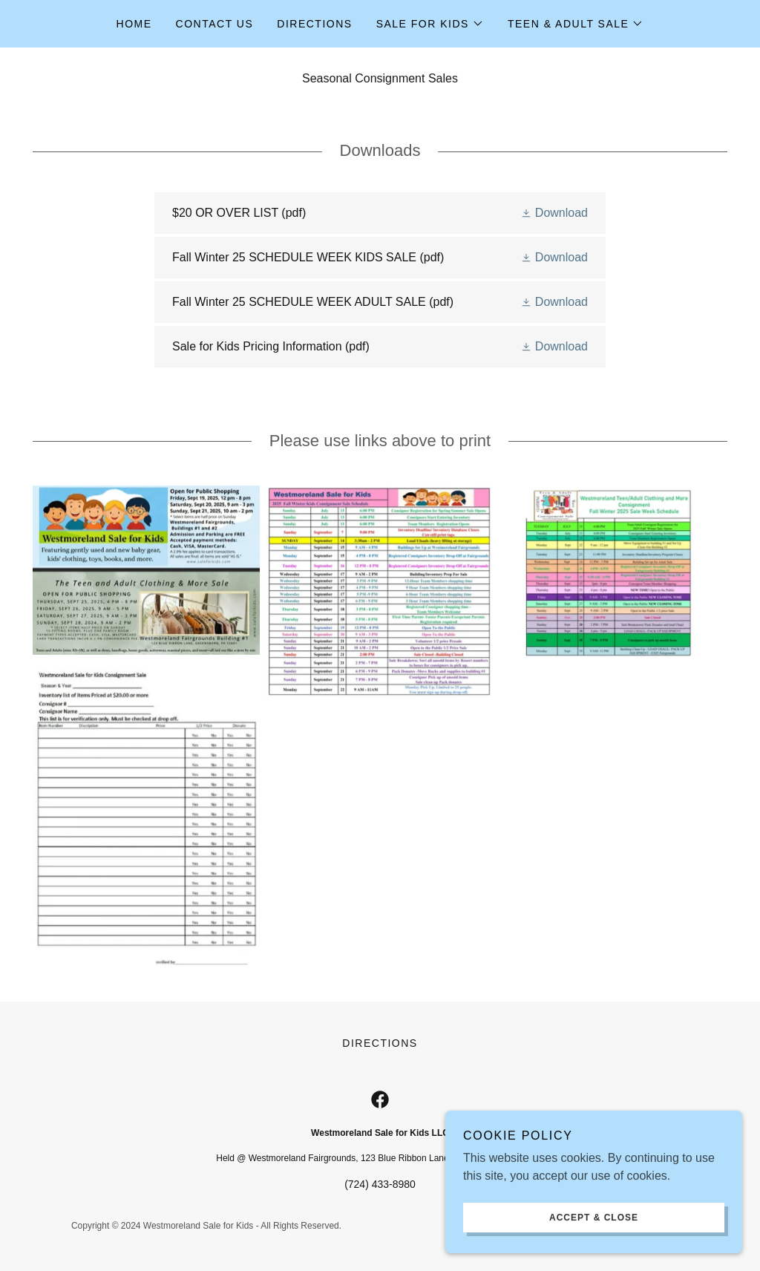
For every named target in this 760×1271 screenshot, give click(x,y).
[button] (430, 24)
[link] (380, 213)
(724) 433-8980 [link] (380, 1184)
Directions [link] (314, 24)
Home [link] (134, 24)
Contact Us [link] (215, 24)
